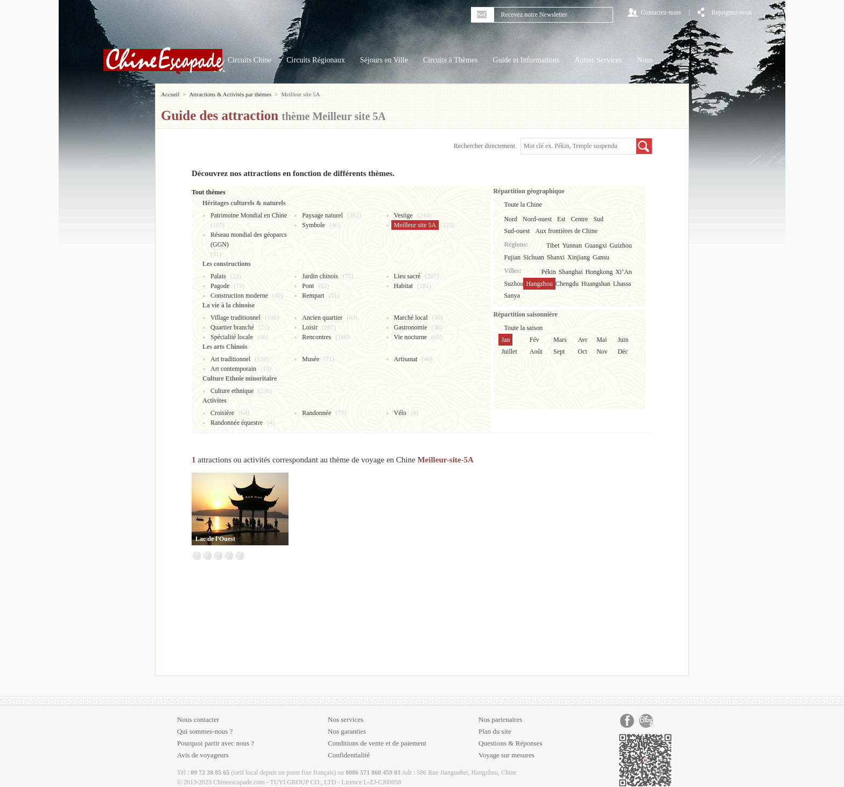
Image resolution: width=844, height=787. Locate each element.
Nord (510, 219)
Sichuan (533, 257)
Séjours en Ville (384, 60)
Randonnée (316, 413)
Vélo (400, 413)
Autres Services (598, 60)
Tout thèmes (209, 192)
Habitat (403, 286)
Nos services (345, 719)
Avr (582, 339)
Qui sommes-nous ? (205, 731)
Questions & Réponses (510, 743)
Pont (308, 286)
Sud (598, 219)
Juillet (509, 351)
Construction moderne (239, 295)
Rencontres (316, 337)
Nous (645, 60)
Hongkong (599, 272)
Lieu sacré (407, 276)
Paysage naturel (322, 215)
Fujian (512, 257)
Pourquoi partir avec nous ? (215, 743)
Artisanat (406, 359)
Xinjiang (578, 257)
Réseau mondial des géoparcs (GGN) (248, 239)
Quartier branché (232, 327)
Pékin (548, 272)
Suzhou (513, 283)
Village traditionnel (235, 317)
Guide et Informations (526, 60)
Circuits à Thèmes (450, 60)
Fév (534, 339)
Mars (560, 339)
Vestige (403, 215)
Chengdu (567, 283)
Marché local (411, 317)
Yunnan (572, 245)
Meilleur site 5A (415, 225)
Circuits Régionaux (315, 60)
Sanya (511, 295)
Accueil (170, 94)
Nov (602, 351)
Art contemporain (233, 369)
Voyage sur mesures (506, 755)
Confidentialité (349, 755)
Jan (505, 339)
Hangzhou (539, 283)
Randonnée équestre (236, 422)
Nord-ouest (537, 219)
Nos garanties (347, 731)
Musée (310, 359)
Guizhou (621, 245)
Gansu (601, 257)
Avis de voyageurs (203, 755)
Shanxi (556, 257)
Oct (582, 351)
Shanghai (571, 272)
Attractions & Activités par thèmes (230, 94)
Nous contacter (198, 719)
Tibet (553, 245)
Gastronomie (410, 327)
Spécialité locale (231, 337)
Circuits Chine (249, 60)
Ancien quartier (322, 317)
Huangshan (595, 283)
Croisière (222, 413)
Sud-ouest (517, 231)
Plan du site (495, 731)
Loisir (310, 327)
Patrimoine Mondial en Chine (248, 215)
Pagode (219, 286)
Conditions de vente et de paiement (377, 743)
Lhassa (622, 283)
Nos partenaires (500, 719)
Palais (218, 276)
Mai (601, 339)
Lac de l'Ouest (215, 539)
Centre (579, 219)
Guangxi (596, 245)
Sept (559, 351)
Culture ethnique (232, 391)
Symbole (313, 225)
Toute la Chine (522, 204)
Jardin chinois (320, 276)
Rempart (313, 295)
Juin (622, 339)
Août (536, 351)
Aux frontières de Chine (566, 231)
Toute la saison (523, 328)
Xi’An (623, 272)
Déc (622, 351)
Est (561, 219)
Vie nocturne (410, 337)
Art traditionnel (230, 359)
